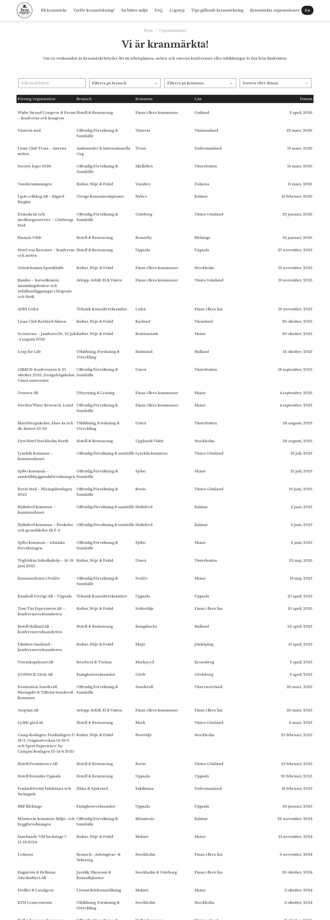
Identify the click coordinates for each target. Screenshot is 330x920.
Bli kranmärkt (53, 10)
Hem (148, 30)
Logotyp (177, 10)
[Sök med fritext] (52, 83)
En (307, 10)
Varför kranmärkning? (94, 10)
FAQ (159, 10)
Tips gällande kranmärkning (217, 10)
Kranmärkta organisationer (275, 10)
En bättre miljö (134, 10)
